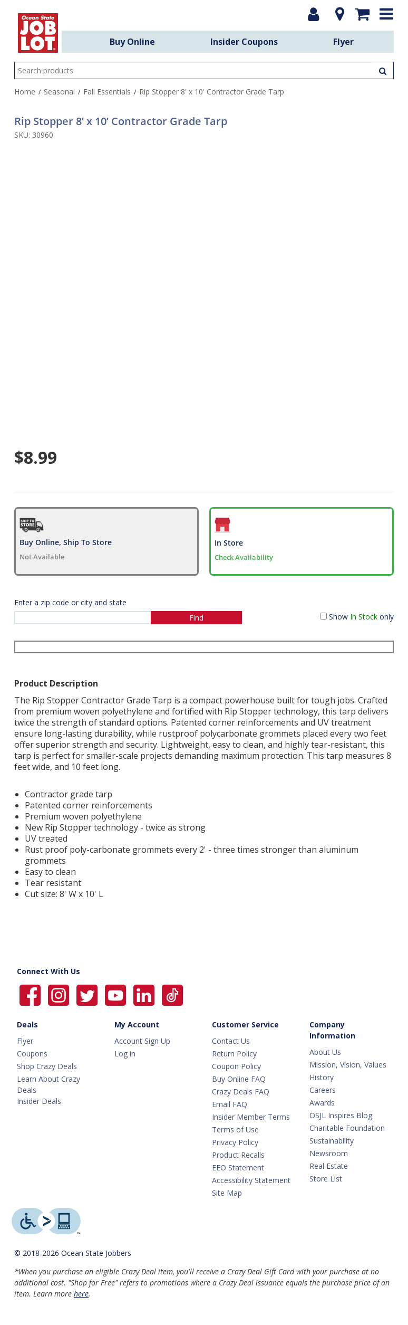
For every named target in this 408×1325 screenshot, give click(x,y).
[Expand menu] (386, 14)
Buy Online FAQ (239, 1079)
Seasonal (59, 92)
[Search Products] (382, 70)
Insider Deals (39, 1101)
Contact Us (231, 1041)
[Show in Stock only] (323, 616)
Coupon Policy (236, 1066)
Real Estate (328, 1166)
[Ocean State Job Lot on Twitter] (88, 994)
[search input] (204, 70)
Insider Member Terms (251, 1117)
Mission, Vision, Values (347, 1065)
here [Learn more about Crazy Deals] (81, 1294)
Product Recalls (238, 1155)
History (321, 1077)
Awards (322, 1103)
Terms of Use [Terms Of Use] (235, 1129)
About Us (325, 1052)
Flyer (343, 41)
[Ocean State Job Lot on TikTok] (172, 994)
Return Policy (234, 1053)
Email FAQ (229, 1104)
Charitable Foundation (347, 1128)
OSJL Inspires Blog (340, 1115)
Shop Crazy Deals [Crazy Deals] (47, 1066)
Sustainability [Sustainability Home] (331, 1141)
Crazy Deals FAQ (240, 1091)
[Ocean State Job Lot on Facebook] (31, 994)
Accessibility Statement (251, 1180)
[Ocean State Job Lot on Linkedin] (145, 994)
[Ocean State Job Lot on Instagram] (59, 994)
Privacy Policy (235, 1142)
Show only (361, 617)
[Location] (337, 14)
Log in (124, 1053)
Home (24, 92)
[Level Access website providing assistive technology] (46, 1221)
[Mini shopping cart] (362, 14)
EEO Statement (238, 1167)
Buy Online (132, 41)
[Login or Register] (313, 14)
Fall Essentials (107, 92)
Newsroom (328, 1153)
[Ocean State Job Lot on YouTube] (116, 994)
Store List (325, 1179)
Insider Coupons (244, 41)
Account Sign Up (142, 1041)
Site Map (227, 1193)
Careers (322, 1090)
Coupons (32, 1053)
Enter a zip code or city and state (70, 602)
